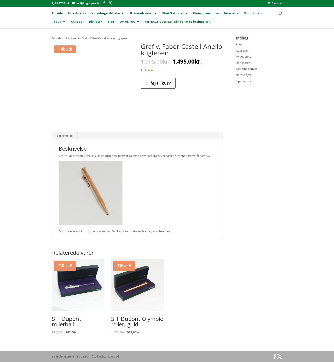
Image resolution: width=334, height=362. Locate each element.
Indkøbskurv (77, 13)
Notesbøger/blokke (105, 13)
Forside (57, 13)
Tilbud (56, 21)
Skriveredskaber (141, 13)
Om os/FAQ (127, 21)
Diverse (229, 13)
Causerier (242, 50)
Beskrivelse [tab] (64, 136)
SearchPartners (63, 356)
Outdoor (77, 21)
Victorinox (251, 13)
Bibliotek (95, 21)
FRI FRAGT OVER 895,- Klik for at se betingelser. (178, 21)
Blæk (239, 44)
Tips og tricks (244, 81)
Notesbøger (243, 75)
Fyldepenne (243, 56)
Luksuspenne (71, 38)
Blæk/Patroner (173, 13)
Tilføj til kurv (158, 83)
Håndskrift (243, 63)
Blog (111, 21)
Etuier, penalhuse (206, 13)
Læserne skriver (246, 69)
